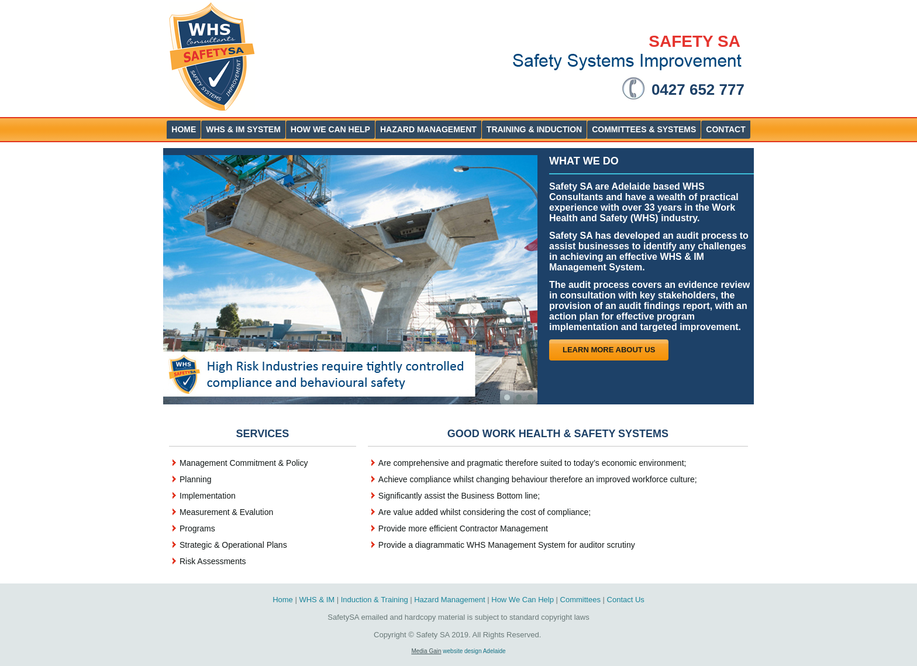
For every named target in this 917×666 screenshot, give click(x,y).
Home (183, 129)
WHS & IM (317, 599)
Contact (725, 129)
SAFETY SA (694, 41)
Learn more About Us (609, 349)
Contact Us (625, 599)
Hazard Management (428, 129)
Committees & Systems (644, 129)
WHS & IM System (243, 129)
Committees (580, 599)
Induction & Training (374, 599)
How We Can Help (522, 599)
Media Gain (426, 651)
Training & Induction (534, 129)
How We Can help (330, 129)
